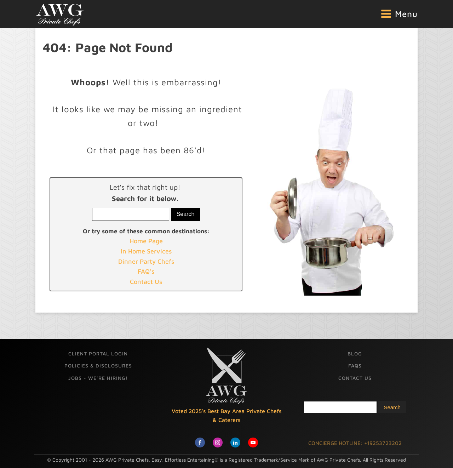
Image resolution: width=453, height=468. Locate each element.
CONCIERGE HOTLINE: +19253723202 (355, 443)
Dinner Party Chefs (146, 261)
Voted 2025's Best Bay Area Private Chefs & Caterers (226, 415)
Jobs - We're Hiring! (98, 378)
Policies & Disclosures (98, 366)
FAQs (355, 366)
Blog (355, 353)
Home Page (146, 241)
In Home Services (146, 251)
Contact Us (146, 281)
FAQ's (146, 271)
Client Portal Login (98, 353)
